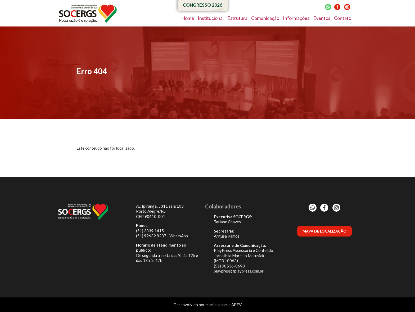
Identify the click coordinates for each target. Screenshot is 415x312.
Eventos (321, 18)
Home (187, 18)
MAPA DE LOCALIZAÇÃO (324, 231)
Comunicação (265, 18)
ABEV (236, 304)
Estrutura (237, 18)
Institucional (211, 18)
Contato (342, 18)
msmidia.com (217, 304)
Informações (296, 18)
